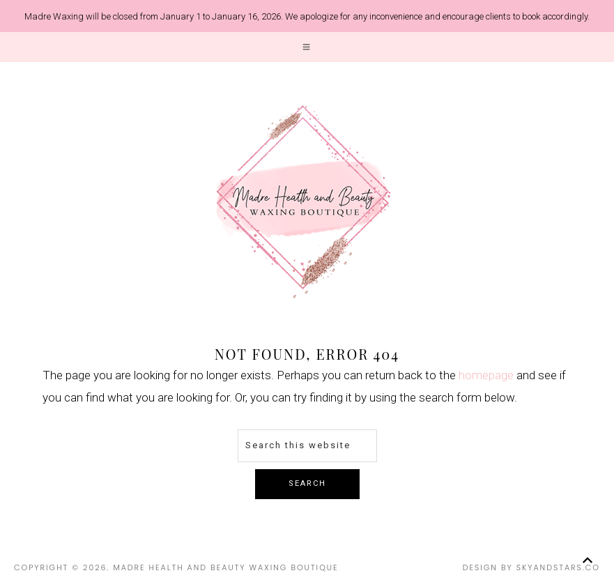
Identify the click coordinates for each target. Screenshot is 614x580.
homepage (486, 375)
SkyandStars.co (558, 567)
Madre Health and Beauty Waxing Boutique (303, 201)
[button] (307, 47)
